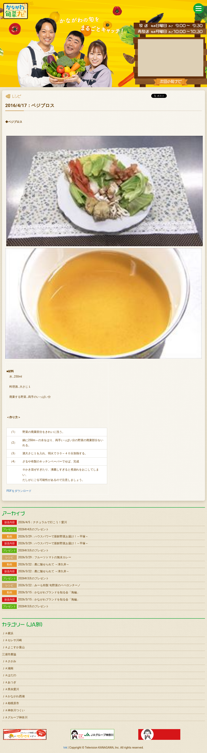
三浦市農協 (9, 654)
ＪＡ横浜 (7, 633)
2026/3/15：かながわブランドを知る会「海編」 (41, 592)
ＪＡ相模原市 (10, 703)
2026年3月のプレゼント (25, 550)
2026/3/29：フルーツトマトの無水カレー (36, 557)
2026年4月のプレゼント (25, 529)
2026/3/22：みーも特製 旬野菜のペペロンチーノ (41, 585)
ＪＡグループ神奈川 (14, 717)
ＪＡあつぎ (9, 682)
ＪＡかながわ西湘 (13, 696)
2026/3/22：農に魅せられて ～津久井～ (35, 564)
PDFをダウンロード (19, 490)
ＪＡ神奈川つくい (13, 710)
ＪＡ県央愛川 (10, 689)
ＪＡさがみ (9, 661)
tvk (65, 747)
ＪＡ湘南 (7, 668)
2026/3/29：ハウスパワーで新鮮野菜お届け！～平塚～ (45, 536)
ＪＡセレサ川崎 (12, 640)
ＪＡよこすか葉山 (13, 647)
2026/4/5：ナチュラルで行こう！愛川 (34, 522)
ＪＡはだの (9, 675)
